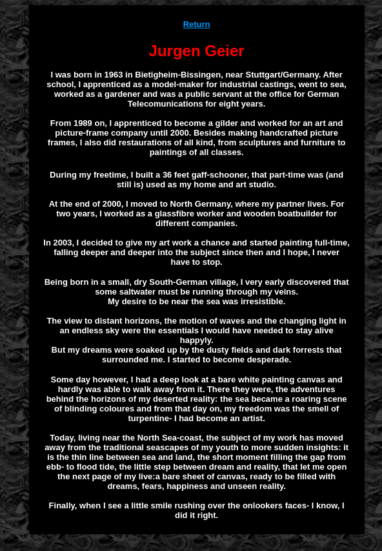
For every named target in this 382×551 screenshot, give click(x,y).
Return (196, 24)
